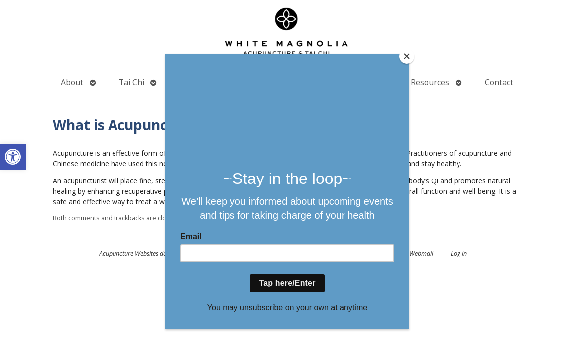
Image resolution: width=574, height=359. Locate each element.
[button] (13, 157)
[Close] (406, 56)
